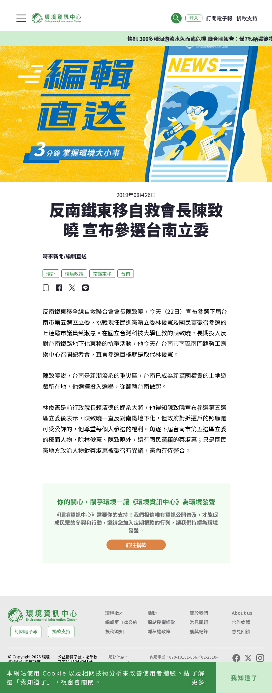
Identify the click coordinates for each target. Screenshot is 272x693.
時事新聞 (53, 256)
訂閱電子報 (219, 18)
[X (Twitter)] (248, 658)
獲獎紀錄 (199, 631)
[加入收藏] (46, 287)
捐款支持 (246, 18)
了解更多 (198, 677)
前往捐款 (136, 545)
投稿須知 (114, 631)
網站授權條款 (161, 622)
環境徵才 (114, 613)
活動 (152, 613)
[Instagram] (260, 658)
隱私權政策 (158, 631)
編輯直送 (76, 256)
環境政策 (74, 273)
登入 (193, 18)
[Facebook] (236, 658)
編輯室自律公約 (121, 622)
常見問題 (199, 622)
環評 (50, 273)
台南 (125, 273)
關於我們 (199, 613)
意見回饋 (241, 631)
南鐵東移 (102, 273)
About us (242, 613)
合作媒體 (241, 622)
